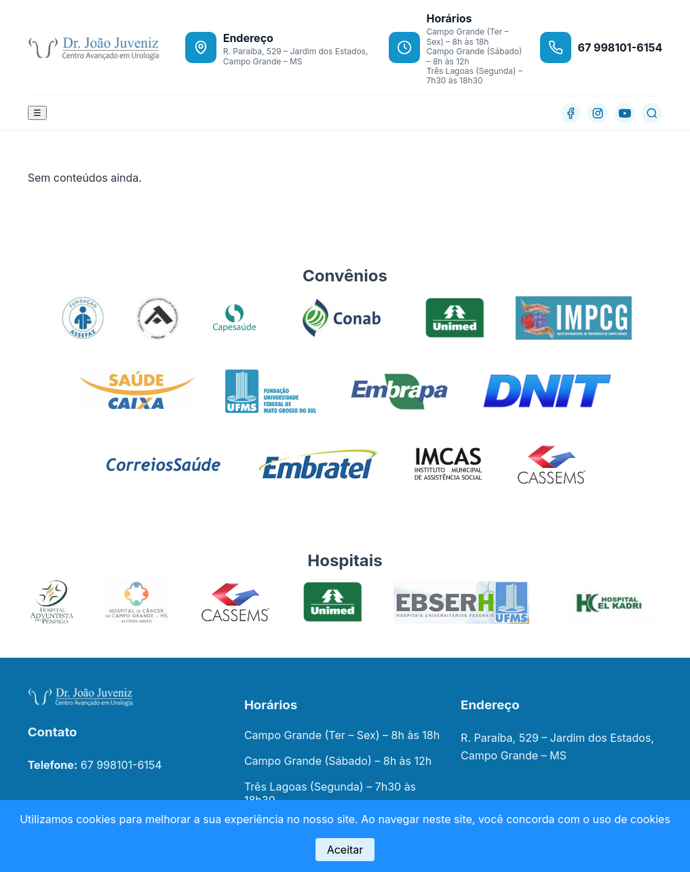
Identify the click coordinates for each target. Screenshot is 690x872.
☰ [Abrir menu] (37, 113)
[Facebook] (570, 113)
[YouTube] (625, 113)
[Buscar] (652, 113)
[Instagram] (598, 113)
